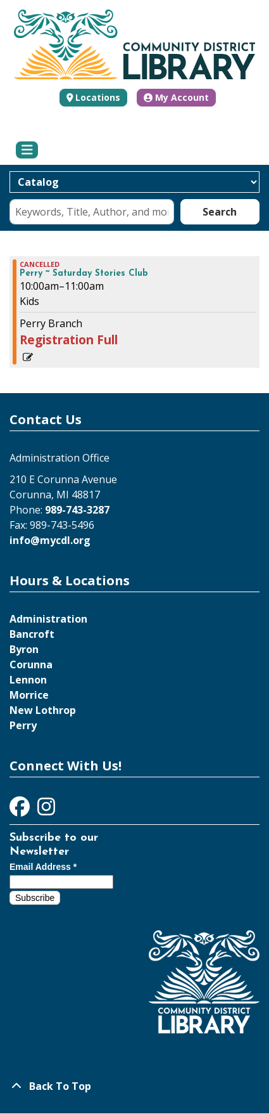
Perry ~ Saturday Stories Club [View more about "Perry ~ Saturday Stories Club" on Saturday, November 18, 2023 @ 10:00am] (84, 273)
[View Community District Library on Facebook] (20, 810)
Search (220, 212)
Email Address (43, 867)
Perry (23, 725)
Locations (97, 97)
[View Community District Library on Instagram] (46, 810)
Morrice (29, 695)
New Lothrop (42, 710)
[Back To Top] (134, 1086)
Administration (48, 619)
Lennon (28, 680)
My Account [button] (176, 97)
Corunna (31, 664)
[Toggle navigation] (27, 150)
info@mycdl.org (50, 540)
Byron (24, 649)
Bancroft (31, 634)
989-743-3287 (77, 510)
